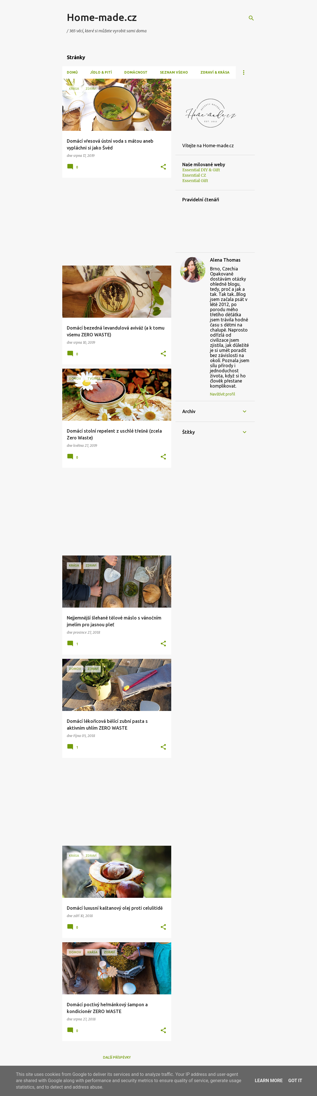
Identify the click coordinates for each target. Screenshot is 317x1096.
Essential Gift (195, 180)
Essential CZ (194, 175)
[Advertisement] (114, 221)
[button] (163, 167)
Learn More (268, 1080)
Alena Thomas (225, 259)
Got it (295, 1080)
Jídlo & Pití (101, 72)
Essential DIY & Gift (201, 169)
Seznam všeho (174, 72)
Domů (72, 72)
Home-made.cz (102, 17)
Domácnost (135, 72)
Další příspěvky (117, 1057)
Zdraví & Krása (215, 72)
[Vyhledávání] (251, 18)
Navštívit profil (222, 394)
